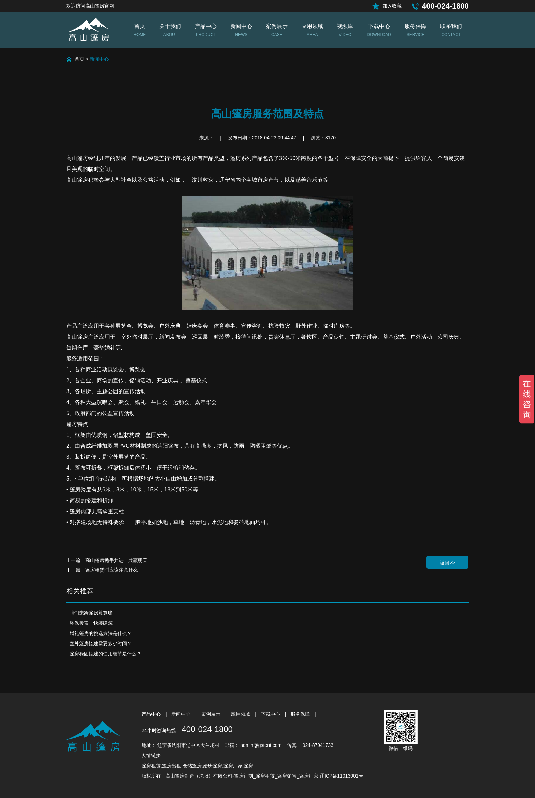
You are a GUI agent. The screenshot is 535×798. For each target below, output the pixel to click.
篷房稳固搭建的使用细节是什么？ (105, 653)
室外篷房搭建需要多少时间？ (101, 643)
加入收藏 (392, 6)
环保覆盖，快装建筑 (91, 623)
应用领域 (241, 714)
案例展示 (211, 714)
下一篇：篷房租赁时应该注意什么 (102, 570)
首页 (79, 59)
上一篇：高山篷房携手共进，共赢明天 (106, 560)
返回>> (447, 562)
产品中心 (152, 714)
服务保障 (301, 714)
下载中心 (271, 714)
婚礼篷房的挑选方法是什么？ (101, 633)
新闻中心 (99, 59)
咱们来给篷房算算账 (91, 613)
